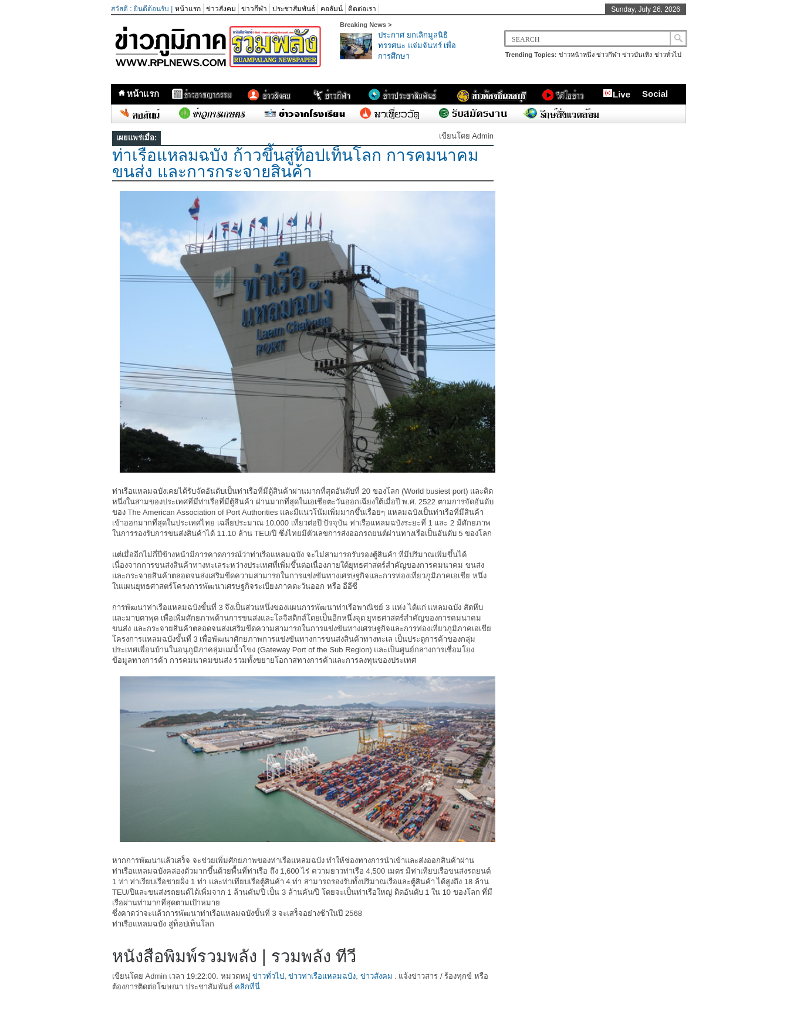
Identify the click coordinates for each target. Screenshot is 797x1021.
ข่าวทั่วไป (667, 54)
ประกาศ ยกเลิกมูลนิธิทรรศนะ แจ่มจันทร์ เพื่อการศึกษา (417, 45)
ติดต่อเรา (362, 9)
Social (655, 94)
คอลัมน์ (331, 9)
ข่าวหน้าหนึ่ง (577, 54)
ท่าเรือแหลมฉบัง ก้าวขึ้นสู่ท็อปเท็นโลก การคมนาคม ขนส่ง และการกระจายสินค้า (295, 163)
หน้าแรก (188, 9)
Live (616, 94)
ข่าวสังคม (221, 9)
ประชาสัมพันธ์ (293, 9)
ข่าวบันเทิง (637, 54)
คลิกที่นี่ (247, 986)
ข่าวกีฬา (254, 9)
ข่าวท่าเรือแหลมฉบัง (322, 976)
